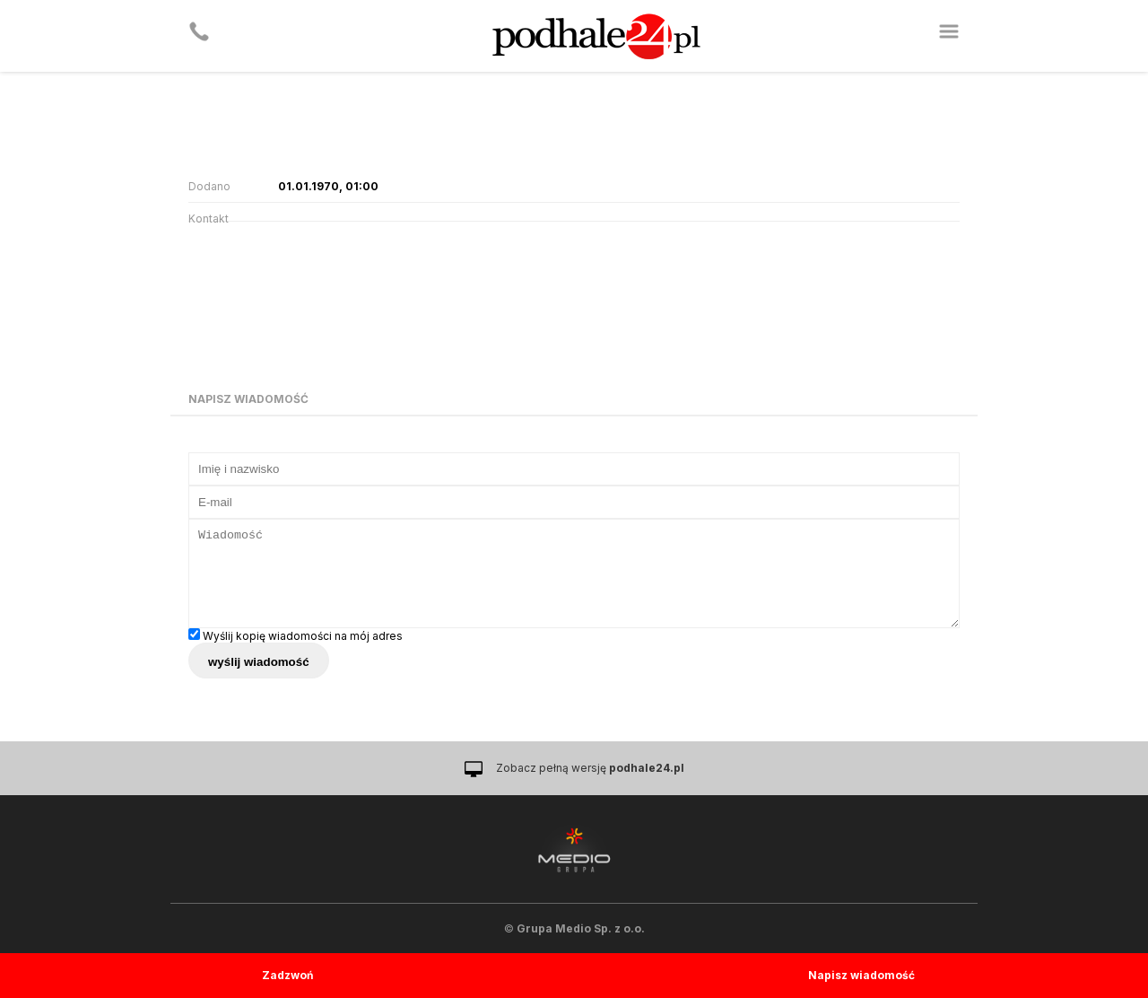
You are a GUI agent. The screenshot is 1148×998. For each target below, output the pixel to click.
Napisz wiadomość (861, 975)
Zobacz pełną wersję (590, 768)
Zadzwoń (287, 975)
